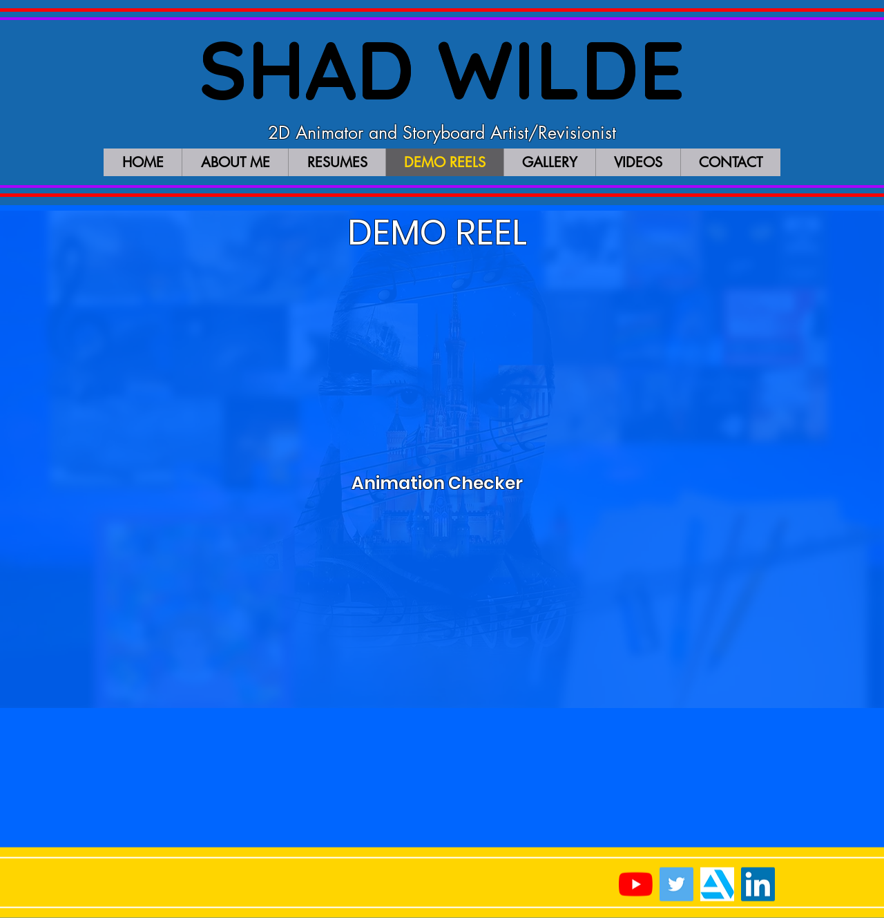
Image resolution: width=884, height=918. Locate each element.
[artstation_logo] (717, 884)
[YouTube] (636, 884)
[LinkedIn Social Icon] (758, 884)
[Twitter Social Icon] (676, 884)
